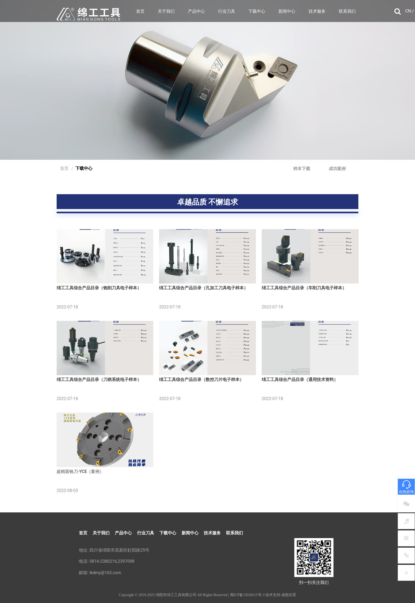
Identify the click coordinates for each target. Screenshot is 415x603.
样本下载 (301, 168)
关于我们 (166, 11)
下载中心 (256, 11)
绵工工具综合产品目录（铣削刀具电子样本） (99, 287)
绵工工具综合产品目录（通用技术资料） (300, 379)
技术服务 (317, 11)
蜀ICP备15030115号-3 (247, 595)
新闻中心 (286, 11)
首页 (140, 11)
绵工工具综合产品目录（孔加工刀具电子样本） (203, 287)
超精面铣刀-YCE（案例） (80, 471)
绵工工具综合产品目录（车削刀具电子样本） (304, 287)
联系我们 (347, 11)
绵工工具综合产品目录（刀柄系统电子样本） (99, 379)
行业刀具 (226, 11)
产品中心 (196, 11)
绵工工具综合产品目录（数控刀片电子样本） (201, 379)
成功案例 (337, 168)
